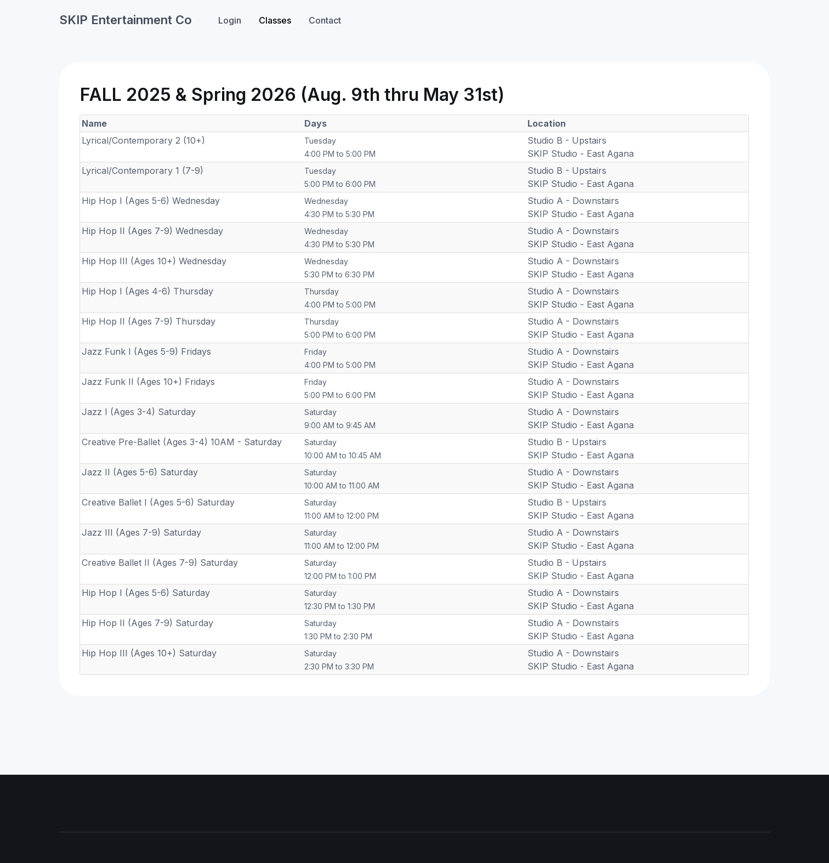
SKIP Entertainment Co (125, 20)
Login (229, 20)
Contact (325, 20)
